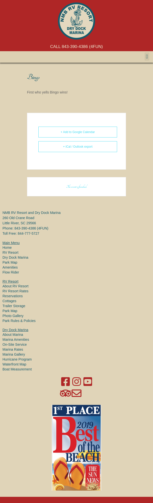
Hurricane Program (17, 359)
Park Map (9, 262)
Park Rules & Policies (19, 321)
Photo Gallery (13, 316)
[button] (147, 56)
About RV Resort (15, 286)
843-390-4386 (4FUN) (31, 228)
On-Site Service (14, 344)
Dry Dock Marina (15, 257)
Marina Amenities (15, 340)
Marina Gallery (13, 354)
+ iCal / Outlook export (77, 146)
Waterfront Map (14, 364)
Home (7, 248)
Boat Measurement (17, 369)
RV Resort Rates (15, 291)
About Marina (12, 335)
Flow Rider (10, 272)
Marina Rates (12, 349)
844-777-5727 (28, 233)
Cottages (9, 301)
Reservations (12, 296)
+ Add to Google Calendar (78, 132)
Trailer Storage (13, 306)
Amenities (10, 267)
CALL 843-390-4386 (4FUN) (76, 46)
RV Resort (10, 252)
